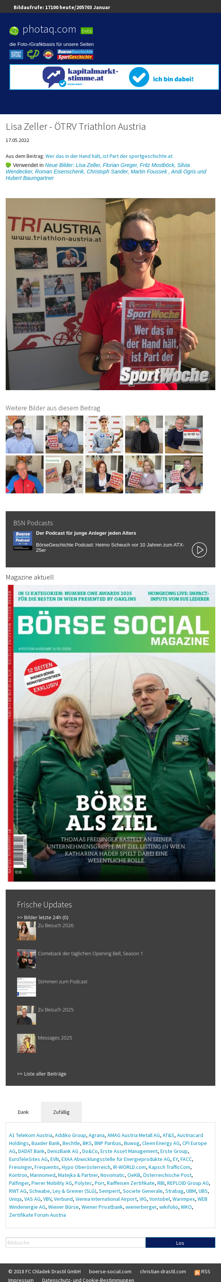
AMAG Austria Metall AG (133, 1135)
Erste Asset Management (129, 1151)
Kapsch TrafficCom (169, 1167)
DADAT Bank (31, 1151)
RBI (161, 1183)
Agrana (97, 1135)
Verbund (63, 1198)
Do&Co (90, 1151)
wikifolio (168, 1206)
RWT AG (18, 1191)
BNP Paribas (107, 1143)
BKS (87, 1143)
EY (175, 1159)
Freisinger (20, 1167)
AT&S (168, 1135)
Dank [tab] (23, 1112)
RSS (202, 1272)
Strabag (174, 1191)
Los (180, 1242)
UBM (191, 1191)
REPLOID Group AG (188, 1183)
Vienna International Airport (106, 1198)
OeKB (133, 1175)
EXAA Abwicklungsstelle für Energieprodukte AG (115, 1159)
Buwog (131, 1143)
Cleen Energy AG (161, 1143)
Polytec (83, 1183)
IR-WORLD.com (129, 1167)
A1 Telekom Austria (30, 1135)
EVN (54, 1159)
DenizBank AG (63, 1151)
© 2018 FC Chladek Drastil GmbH (44, 1271)
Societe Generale (143, 1191)
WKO (186, 1206)
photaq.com (49, 29)
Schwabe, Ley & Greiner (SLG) (62, 1191)
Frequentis (46, 1167)
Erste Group (174, 1151)
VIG (143, 1198)
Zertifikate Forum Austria (37, 1214)
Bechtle (71, 1143)
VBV (47, 1198)
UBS (203, 1191)
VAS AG (32, 1198)
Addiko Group (70, 1135)
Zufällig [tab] (61, 1112)
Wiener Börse (63, 1206)
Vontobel (159, 1198)
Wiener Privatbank (102, 1206)
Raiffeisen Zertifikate (131, 1183)
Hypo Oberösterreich (86, 1167)
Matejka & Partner (78, 1175)
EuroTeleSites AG (28, 1159)
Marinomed (42, 1175)
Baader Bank (45, 1143)
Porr (99, 1183)
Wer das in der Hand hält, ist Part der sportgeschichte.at (108, 156)
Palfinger (19, 1183)
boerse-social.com (110, 1271)
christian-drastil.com (163, 1271)
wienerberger (141, 1206)
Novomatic (112, 1175)
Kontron (18, 1175)
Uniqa (15, 1198)
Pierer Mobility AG (51, 1183)
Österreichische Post (167, 1175)
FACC (186, 1159)
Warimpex (183, 1198)
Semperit (109, 1191)
